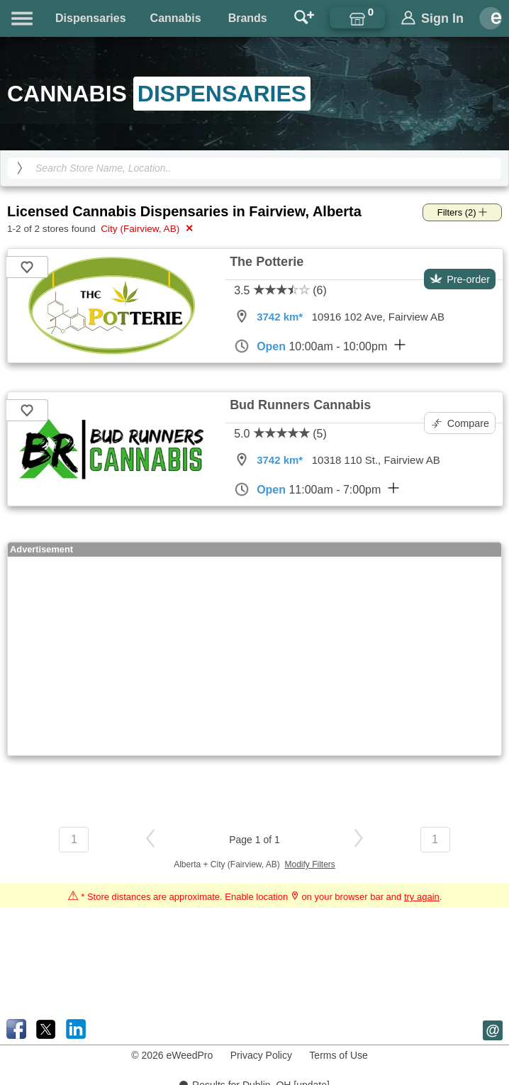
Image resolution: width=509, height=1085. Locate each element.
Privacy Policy (261, 1055)
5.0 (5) (280, 434)
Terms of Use (338, 1055)
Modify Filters (310, 864)
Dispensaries (90, 18)
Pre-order (460, 279)
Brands (247, 18)
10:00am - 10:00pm (319, 346)
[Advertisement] (253, 656)
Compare (460, 423)
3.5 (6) (280, 290)
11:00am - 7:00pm (316, 489)
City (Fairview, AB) (145, 228)
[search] (19, 168)
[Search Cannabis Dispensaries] (254, 168)
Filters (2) (462, 212)
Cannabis (175, 18)
